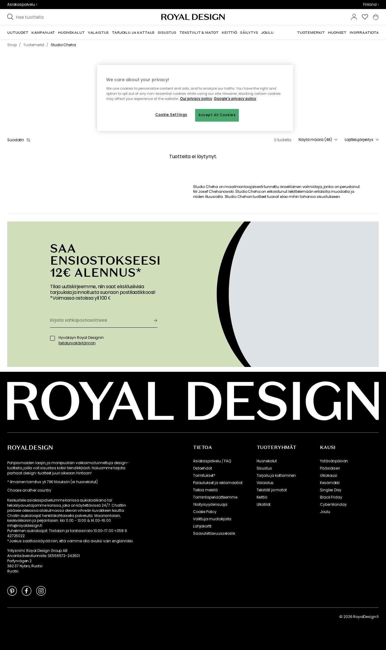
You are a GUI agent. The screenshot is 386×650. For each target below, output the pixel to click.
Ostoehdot (202, 468)
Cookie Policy (205, 512)
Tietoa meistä (205, 490)
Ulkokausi (328, 475)
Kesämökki (330, 483)
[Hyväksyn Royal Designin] (52, 338)
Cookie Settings (171, 114)
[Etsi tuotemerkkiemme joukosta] (64, 17)
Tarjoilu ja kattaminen (276, 475)
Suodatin (18, 139)
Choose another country (29, 490)
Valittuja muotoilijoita (212, 519)
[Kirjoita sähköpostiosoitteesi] (99, 320)
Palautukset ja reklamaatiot (217, 483)
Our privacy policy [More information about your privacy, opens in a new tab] (196, 98)
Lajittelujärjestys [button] (362, 139)
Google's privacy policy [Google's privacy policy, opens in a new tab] (235, 98)
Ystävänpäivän (334, 461)
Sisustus (264, 468)
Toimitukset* (204, 475)
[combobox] (371, 4)
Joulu (325, 512)
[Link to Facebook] (26, 590)
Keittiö (262, 497)
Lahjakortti (202, 526)
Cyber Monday (333, 504)
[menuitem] (17, 32)
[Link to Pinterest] (12, 590)
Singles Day (330, 490)
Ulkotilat (264, 504)
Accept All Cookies (217, 115)
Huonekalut (267, 461)
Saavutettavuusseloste (214, 533)
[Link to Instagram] (41, 590)
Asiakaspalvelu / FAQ (212, 461)
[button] (371, 4)
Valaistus (265, 483)
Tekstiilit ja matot (272, 490)
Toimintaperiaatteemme (215, 497)
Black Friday (331, 497)
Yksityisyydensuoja (210, 504)
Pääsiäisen (330, 468)
